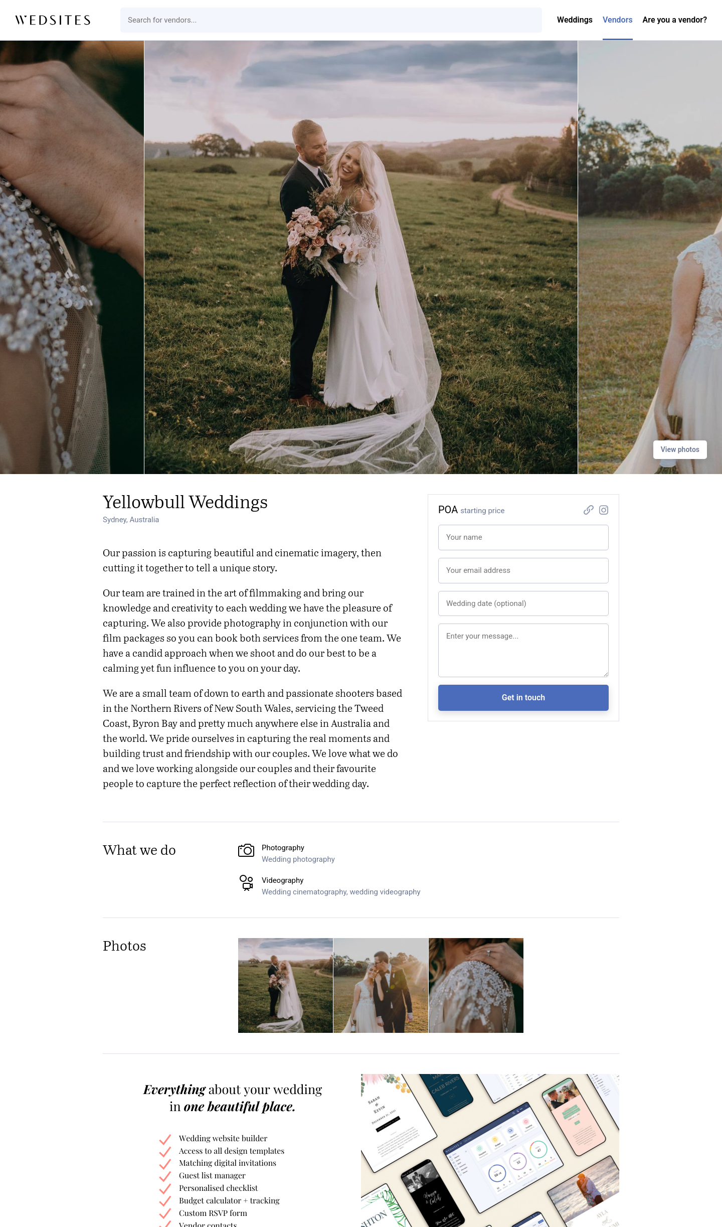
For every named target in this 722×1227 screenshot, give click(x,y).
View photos (680, 449)
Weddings (575, 20)
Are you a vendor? (675, 20)
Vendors (618, 20)
